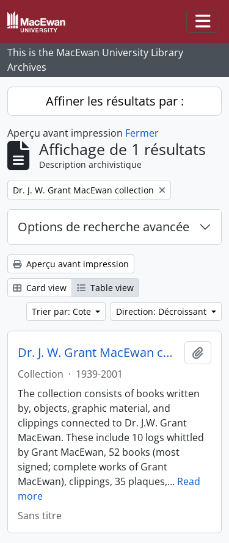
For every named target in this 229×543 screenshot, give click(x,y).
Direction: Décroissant (162, 311)
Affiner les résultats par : (115, 101)
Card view (40, 287)
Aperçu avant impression (71, 264)
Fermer (142, 133)
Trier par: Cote (62, 311)
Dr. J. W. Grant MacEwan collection (99, 352)
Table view (105, 287)
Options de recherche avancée (103, 226)
